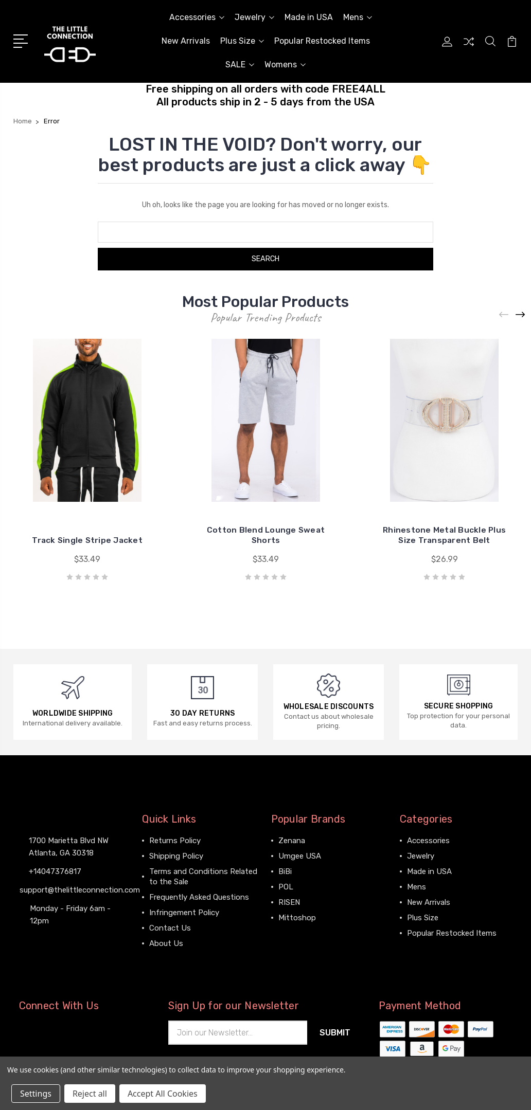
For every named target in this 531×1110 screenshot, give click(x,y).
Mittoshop (297, 917)
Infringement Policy (184, 912)
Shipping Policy (176, 856)
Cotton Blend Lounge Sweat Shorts (265, 535)
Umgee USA (299, 856)
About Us (166, 943)
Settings (35, 1093)
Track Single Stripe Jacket (87, 540)
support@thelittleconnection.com (80, 890)
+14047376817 (55, 871)
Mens (357, 17)
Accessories (196, 17)
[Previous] (504, 314)
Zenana (291, 840)
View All (292, 933)
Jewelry (254, 17)
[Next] (521, 314)
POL (285, 886)
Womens (285, 64)
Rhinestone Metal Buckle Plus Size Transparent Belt (444, 535)
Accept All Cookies (163, 1093)
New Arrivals (186, 41)
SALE (239, 64)
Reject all (90, 1093)
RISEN (289, 902)
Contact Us (170, 928)
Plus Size (242, 41)
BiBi (285, 871)
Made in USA (309, 17)
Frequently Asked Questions (199, 897)
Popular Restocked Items (322, 41)
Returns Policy (175, 840)
